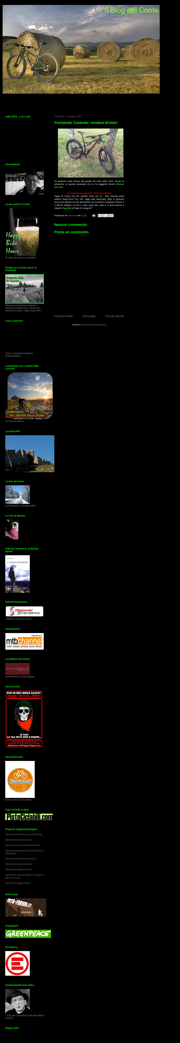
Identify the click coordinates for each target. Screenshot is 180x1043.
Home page (89, 316)
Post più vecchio (114, 316)
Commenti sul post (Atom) (94, 324)
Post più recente (63, 316)
